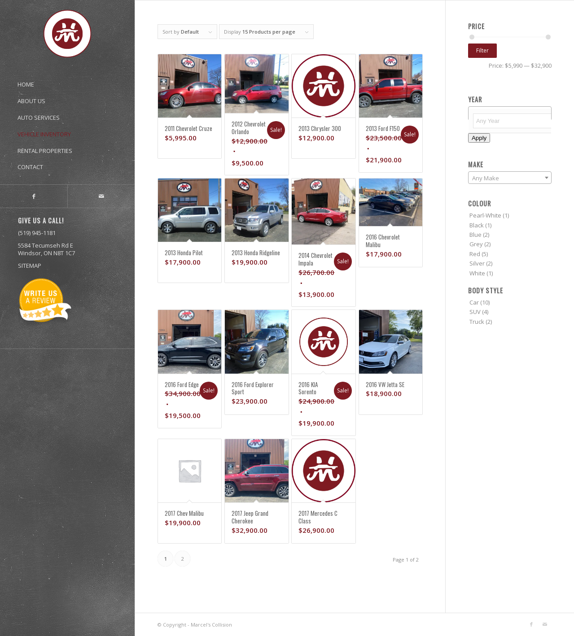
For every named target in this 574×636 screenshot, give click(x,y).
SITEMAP (29, 265)
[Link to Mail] (101, 196)
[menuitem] (67, 80)
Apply (479, 138)
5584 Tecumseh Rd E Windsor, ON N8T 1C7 (46, 249)
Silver (477, 263)
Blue (475, 235)
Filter (482, 50)
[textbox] (514, 120)
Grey (476, 244)
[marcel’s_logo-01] (67, 33)
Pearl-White (485, 215)
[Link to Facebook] (33, 196)
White (477, 273)
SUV (475, 312)
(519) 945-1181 (37, 233)
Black (476, 225)
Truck (476, 322)
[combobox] (510, 177)
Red (474, 254)
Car (474, 302)
